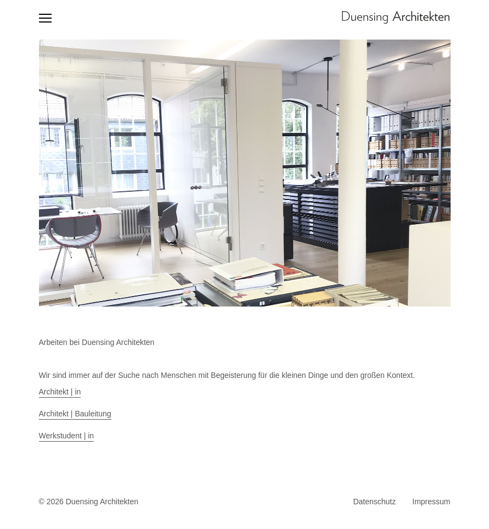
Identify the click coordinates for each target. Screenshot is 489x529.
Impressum (431, 501)
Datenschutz (374, 501)
